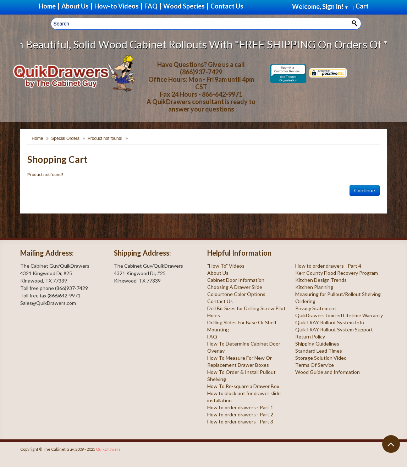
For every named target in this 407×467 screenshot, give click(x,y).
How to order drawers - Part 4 (328, 266)
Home (37, 138)
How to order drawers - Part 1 (240, 407)
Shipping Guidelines (317, 344)
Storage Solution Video (321, 358)
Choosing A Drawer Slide (234, 287)
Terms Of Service (314, 365)
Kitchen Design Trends (321, 280)
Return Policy (310, 337)
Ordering (305, 301)
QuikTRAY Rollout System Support (334, 329)
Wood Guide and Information (327, 372)
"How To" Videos (225, 266)
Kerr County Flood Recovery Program (336, 273)
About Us (218, 273)
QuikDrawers (108, 449)
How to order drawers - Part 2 (240, 414)
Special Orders (65, 138)
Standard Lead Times (318, 351)
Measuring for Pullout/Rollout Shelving (338, 294)
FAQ (212, 337)
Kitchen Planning (314, 287)
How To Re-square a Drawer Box (243, 386)
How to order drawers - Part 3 (240, 421)
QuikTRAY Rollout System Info (329, 322)
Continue (364, 190)
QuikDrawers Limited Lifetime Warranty (339, 315)
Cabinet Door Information (235, 280)
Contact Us (220, 301)
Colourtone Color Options (236, 294)
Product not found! (105, 138)
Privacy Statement (315, 308)
